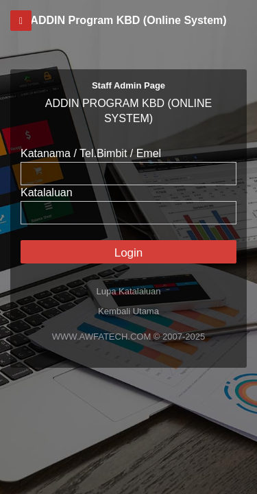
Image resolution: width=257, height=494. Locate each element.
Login (128, 252)
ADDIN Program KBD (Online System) (128, 20)
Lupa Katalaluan (129, 291)
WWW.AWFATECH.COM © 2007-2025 (128, 336)
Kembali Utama (128, 311)
